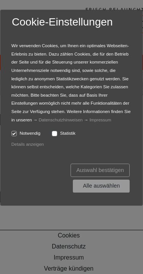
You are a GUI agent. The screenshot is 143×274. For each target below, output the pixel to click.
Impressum (100, 120)
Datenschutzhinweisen (61, 120)
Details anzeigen (27, 144)
